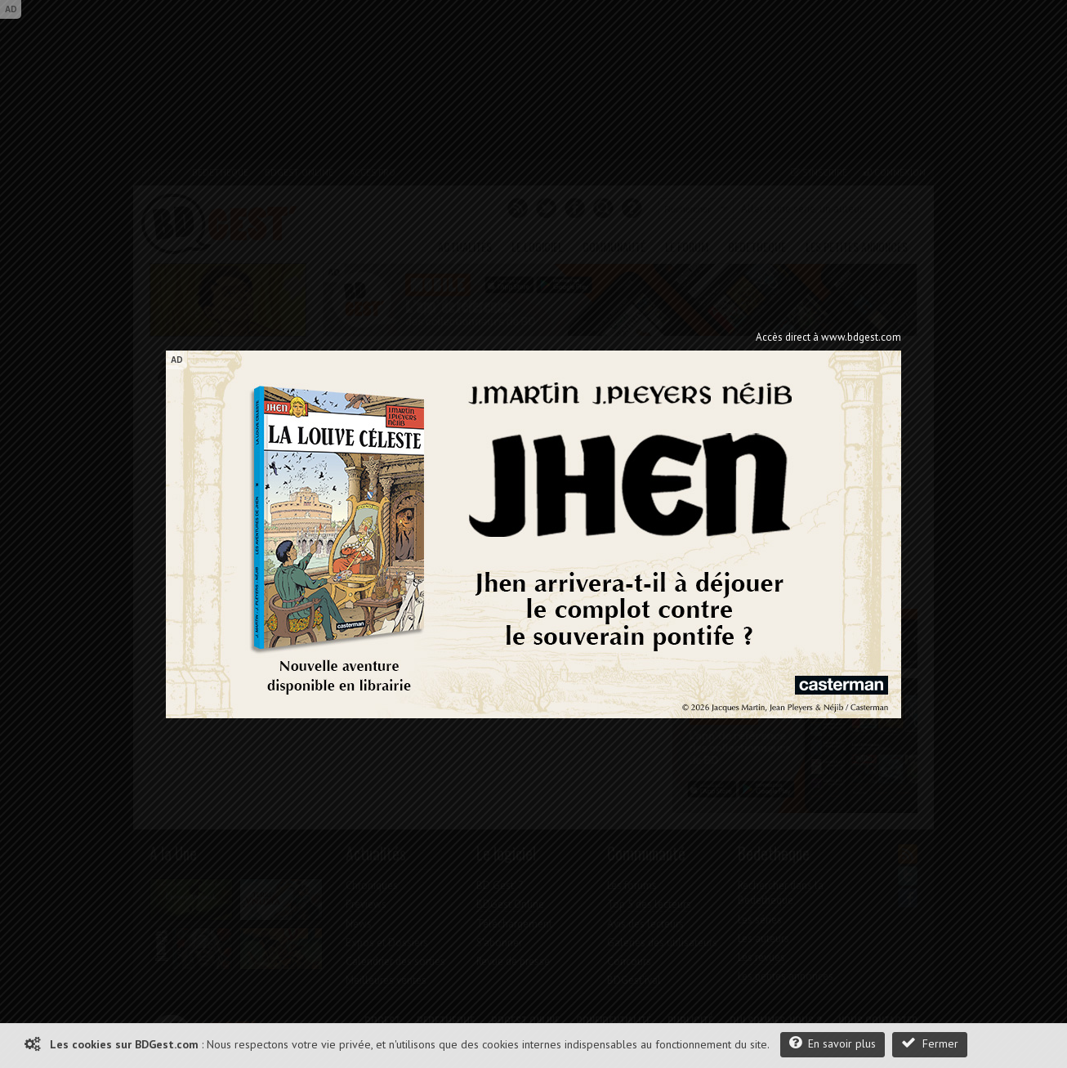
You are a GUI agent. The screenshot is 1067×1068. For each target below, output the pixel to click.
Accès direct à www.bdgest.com (828, 337)
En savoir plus (832, 1043)
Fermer (929, 1043)
